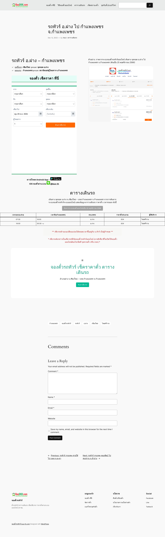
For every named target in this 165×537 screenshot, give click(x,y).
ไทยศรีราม (105, 323)
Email (51, 408)
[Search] (150, 5)
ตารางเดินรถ (72, 38)
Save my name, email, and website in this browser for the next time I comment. (81, 430)
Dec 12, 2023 (53, 38)
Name (51, 397)
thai (64, 38)
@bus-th (53, 184)
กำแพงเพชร (53, 323)
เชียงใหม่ (95, 323)
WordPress (45, 524)
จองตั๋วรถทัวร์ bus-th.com (21, 524)
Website (51, 418)
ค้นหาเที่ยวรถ (82, 285)
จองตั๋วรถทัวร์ (66, 323)
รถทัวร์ (77, 323)
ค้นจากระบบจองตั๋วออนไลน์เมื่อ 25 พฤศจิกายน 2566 (82, 208)
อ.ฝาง (86, 323)
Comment (53, 371)
